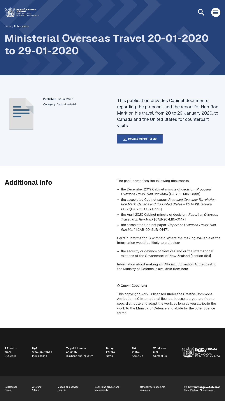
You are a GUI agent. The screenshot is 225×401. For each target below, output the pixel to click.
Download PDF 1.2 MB (142, 138)
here (184, 269)
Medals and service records (68, 388)
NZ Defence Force (11, 388)
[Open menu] (215, 12)
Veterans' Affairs (37, 388)
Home (8, 26)
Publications (21, 26)
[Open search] (201, 12)
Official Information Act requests (152, 388)
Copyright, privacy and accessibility (107, 388)
